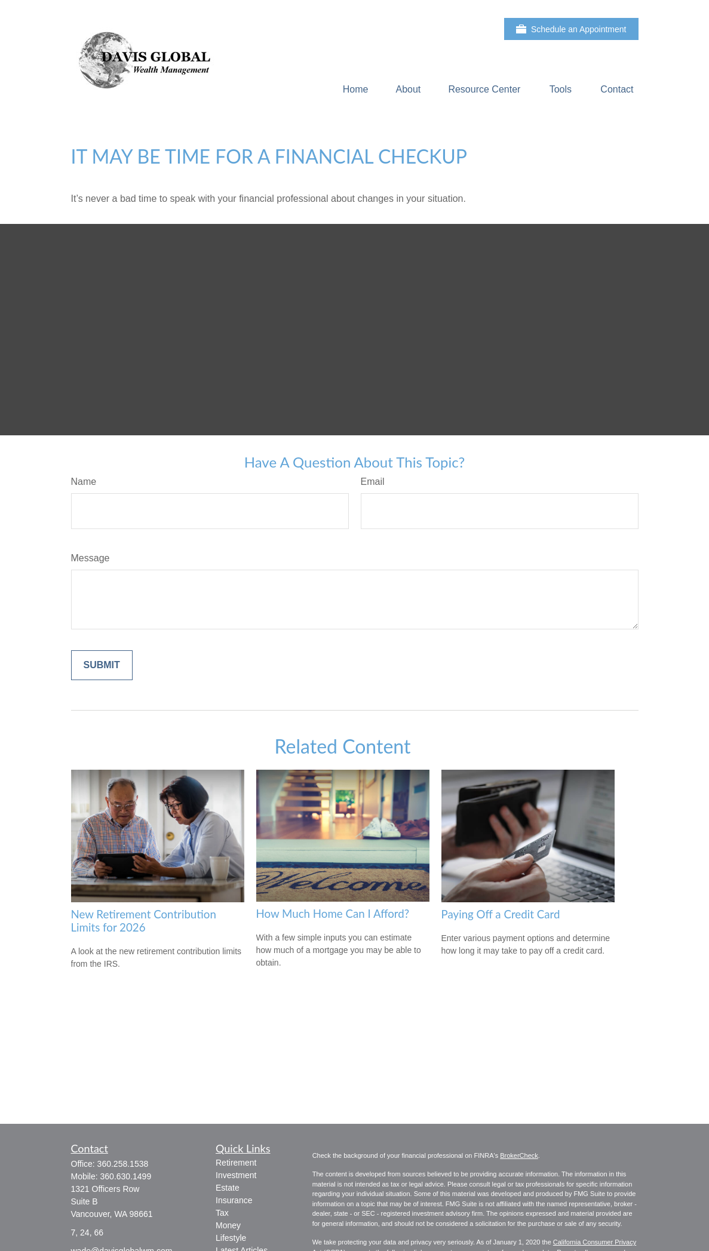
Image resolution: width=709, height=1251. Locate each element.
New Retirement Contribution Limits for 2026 (143, 921)
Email (373, 482)
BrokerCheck (519, 1155)
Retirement (236, 1162)
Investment (236, 1175)
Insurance (234, 1200)
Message (90, 558)
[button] (355, 89)
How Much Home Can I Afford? (333, 913)
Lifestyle (231, 1238)
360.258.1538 (123, 1164)
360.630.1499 (126, 1176)
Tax (222, 1213)
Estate (228, 1187)
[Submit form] (102, 665)
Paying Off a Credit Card (500, 914)
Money (228, 1225)
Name (84, 482)
